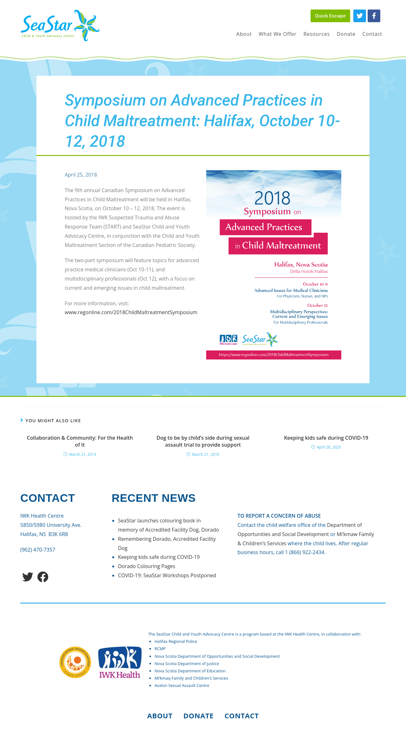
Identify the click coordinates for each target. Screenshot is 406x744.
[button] (330, 16)
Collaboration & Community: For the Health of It (80, 441)
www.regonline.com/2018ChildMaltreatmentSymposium (131, 312)
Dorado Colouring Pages (146, 566)
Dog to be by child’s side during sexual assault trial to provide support (203, 441)
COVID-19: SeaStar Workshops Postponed (167, 575)
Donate (198, 715)
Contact (242, 715)
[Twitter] (27, 577)
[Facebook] (42, 577)
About (160, 715)
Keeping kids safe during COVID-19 (326, 437)
